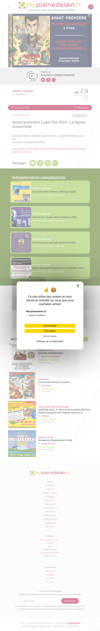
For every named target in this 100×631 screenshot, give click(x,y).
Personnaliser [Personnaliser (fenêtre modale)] (50, 336)
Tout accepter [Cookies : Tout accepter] (50, 325)
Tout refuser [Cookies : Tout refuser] (50, 330)
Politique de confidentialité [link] (50, 341)
